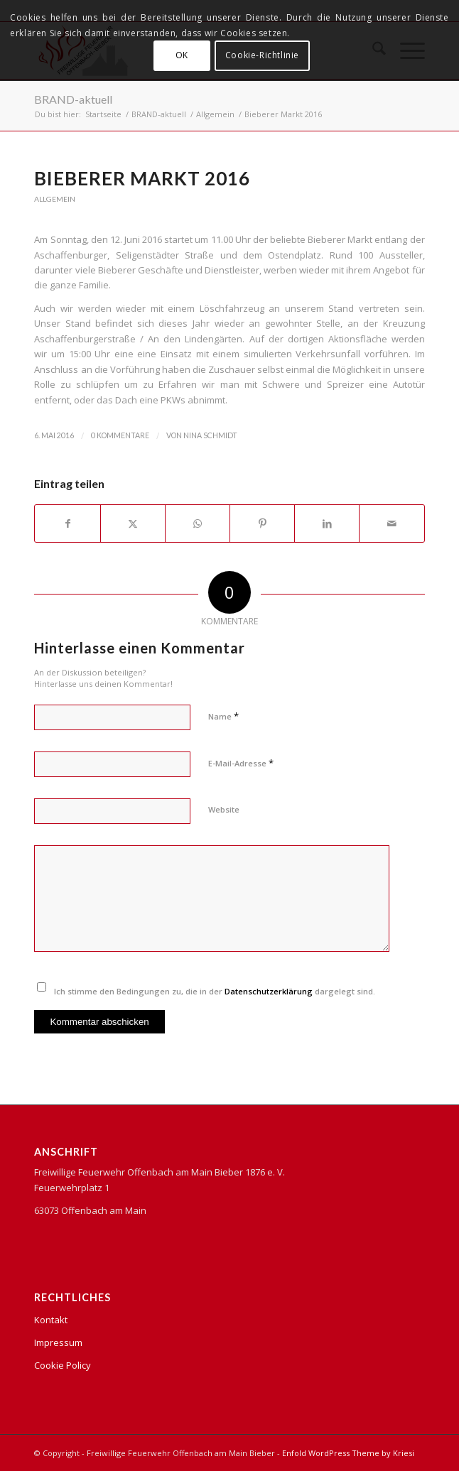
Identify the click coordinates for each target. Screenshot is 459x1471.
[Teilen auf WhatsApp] (198, 523)
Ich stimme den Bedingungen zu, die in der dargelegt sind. (214, 991)
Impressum (58, 1342)
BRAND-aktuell (73, 99)
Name (223, 716)
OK (182, 55)
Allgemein (54, 199)
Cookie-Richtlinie (262, 55)
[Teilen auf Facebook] (67, 523)
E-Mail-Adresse (241, 762)
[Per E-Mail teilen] (391, 523)
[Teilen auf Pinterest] (262, 523)
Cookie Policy (62, 1365)
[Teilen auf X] (133, 523)
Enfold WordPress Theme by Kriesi (348, 1453)
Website (223, 809)
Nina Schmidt (210, 435)
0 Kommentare (120, 435)
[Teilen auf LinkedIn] (327, 523)
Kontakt (51, 1319)
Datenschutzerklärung (269, 991)
